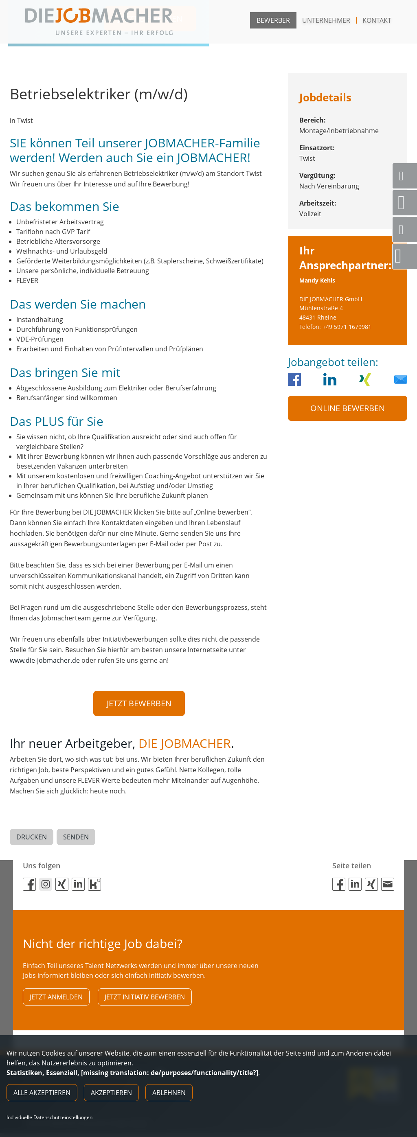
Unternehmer (326, 20)
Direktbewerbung (406, 256)
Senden (76, 838)
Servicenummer (408, 175)
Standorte (407, 203)
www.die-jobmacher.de (45, 660)
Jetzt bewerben (139, 703)
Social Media (408, 229)
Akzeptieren (111, 1092)
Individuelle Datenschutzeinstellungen (49, 1117)
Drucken (31, 838)
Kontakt (376, 20)
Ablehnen (169, 1092)
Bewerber (273, 20)
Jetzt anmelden (56, 999)
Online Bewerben (347, 408)
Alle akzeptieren (41, 1092)
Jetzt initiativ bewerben (145, 999)
